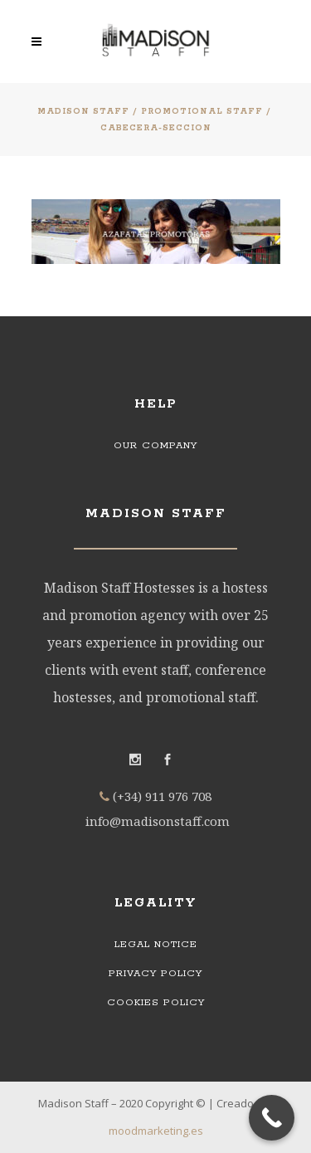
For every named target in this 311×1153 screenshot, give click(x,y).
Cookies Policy (156, 1002)
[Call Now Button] (271, 1118)
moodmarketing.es (156, 1130)
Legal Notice (155, 944)
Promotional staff (202, 112)
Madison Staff (83, 112)
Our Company (155, 445)
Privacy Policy (155, 973)
